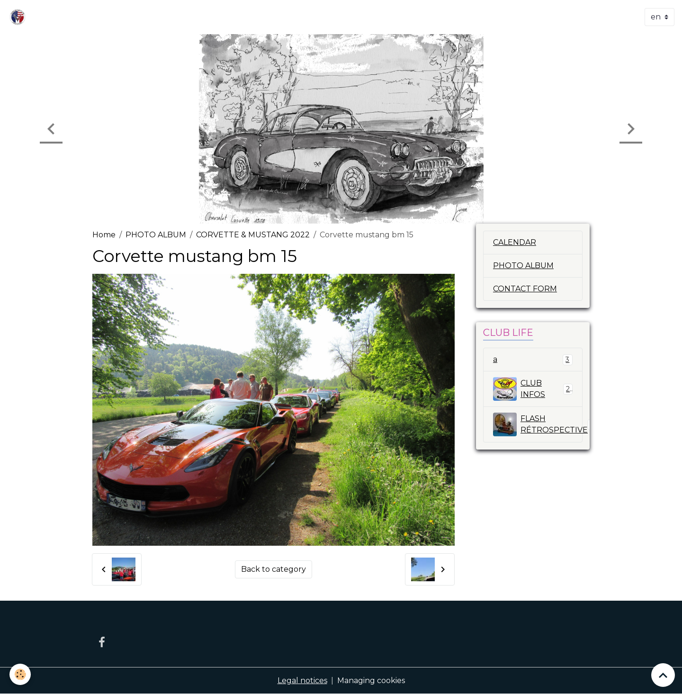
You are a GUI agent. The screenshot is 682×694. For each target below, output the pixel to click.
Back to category (273, 569)
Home (104, 234)
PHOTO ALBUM (156, 234)
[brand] (19, 17)
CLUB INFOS (533, 389)
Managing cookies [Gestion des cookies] (371, 680)
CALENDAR (514, 242)
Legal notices (302, 680)
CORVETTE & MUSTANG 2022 (253, 234)
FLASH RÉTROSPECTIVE (538, 424)
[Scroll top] (663, 675)
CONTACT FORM (525, 288)
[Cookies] (20, 674)
